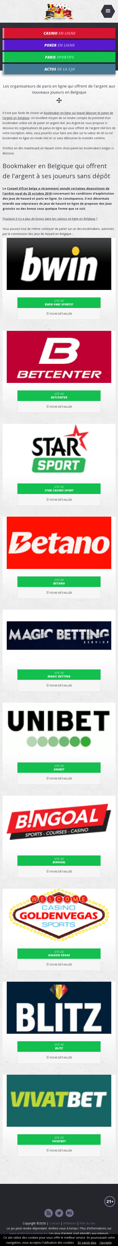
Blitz (59, 1046)
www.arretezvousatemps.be (28, 1233)
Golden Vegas (59, 953)
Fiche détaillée (59, 314)
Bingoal (59, 860)
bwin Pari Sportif (59, 302)
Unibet (59, 767)
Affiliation (69, 1223)
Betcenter (59, 395)
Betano (59, 581)
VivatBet (59, 1139)
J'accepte (105, 1243)
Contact (54, 1223)
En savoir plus (87, 1243)
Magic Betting (59, 674)
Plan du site (87, 1223)
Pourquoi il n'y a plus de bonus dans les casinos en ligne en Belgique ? (50, 219)
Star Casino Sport (59, 488)
